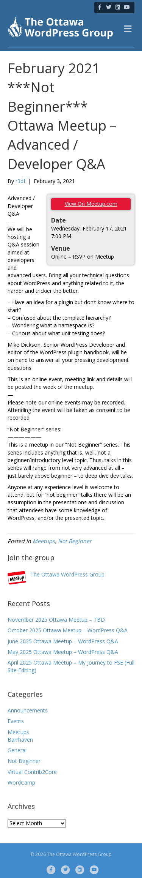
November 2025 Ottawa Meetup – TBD (56, 619)
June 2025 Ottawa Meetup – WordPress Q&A (63, 641)
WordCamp (21, 782)
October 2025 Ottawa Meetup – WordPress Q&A (68, 630)
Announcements (28, 710)
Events (16, 721)
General (17, 750)
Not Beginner (75, 541)
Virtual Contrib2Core (32, 771)
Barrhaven (20, 739)
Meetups (44, 541)
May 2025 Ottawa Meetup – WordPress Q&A (63, 651)
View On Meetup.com (91, 203)
